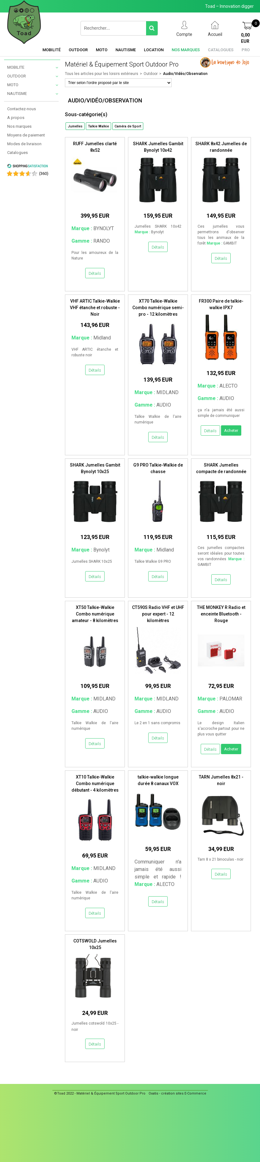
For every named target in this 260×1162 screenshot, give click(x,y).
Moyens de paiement (26, 135)
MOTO (12, 84)
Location (154, 49)
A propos (15, 117)
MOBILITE (15, 67)
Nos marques (186, 49)
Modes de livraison (24, 143)
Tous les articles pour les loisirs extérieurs (101, 74)
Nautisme (125, 49)
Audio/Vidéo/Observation (185, 74)
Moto (101, 49)
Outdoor (78, 49)
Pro (246, 49)
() (43, 173)
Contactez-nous (21, 108)
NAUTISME (17, 93)
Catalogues (220, 49)
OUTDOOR (16, 76)
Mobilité (51, 49)
